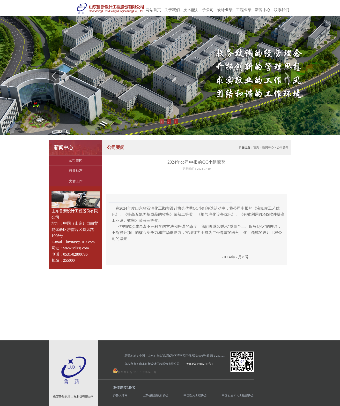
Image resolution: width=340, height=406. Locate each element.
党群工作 (75, 181)
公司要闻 (75, 160)
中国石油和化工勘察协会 (238, 395)
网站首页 (153, 10)
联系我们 (281, 10)
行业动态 (75, 171)
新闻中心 (262, 10)
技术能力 (191, 10)
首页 (256, 147)
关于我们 (172, 10)
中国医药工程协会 (195, 395)
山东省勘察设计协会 (155, 395)
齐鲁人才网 (120, 395)
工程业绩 (243, 10)
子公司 (208, 10)
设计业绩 (225, 10)
